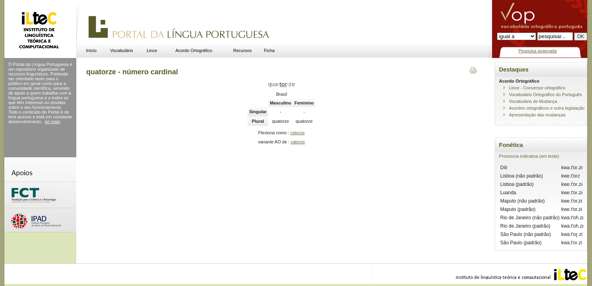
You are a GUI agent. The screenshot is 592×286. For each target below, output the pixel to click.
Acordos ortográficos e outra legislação (546, 108)
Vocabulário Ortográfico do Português (545, 94)
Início (91, 50)
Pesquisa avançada (537, 50)
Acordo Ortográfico (194, 50)
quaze (281, 84)
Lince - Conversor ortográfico (537, 87)
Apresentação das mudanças (537, 114)
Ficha (269, 50)
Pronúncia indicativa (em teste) (529, 156)
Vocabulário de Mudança (533, 101)
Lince (152, 50)
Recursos (242, 50)
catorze (297, 132)
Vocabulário (121, 50)
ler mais (52, 121)
